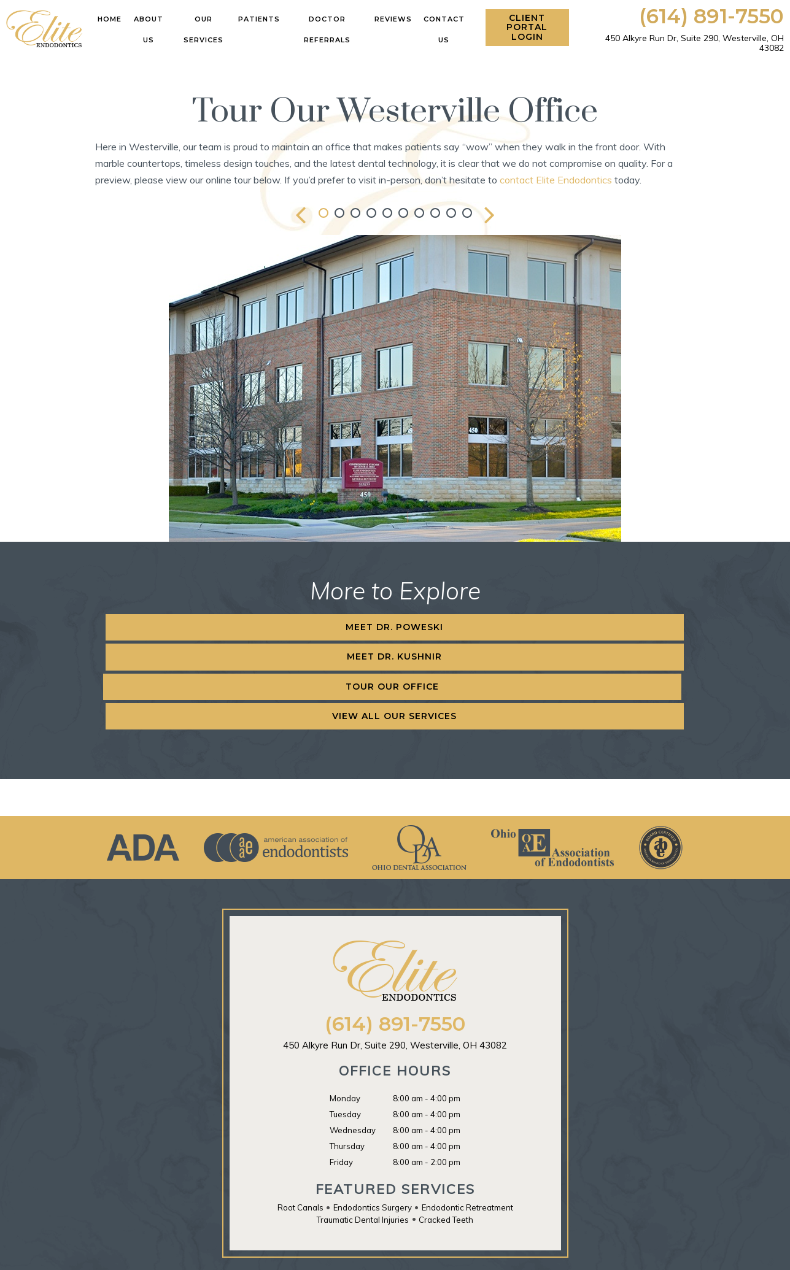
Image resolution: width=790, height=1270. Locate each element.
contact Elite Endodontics (556, 180)
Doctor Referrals (327, 29)
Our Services (203, 29)
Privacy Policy (591, 1253)
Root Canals (300, 1118)
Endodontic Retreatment (467, 1118)
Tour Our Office (472, 627)
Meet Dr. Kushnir (310, 627)
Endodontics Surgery (372, 1118)
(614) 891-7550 (711, 16)
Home (110, 19)
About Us (148, 29)
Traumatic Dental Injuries (363, 1131)
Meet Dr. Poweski (148, 627)
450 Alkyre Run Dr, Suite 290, (694, 43)
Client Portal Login (527, 27)
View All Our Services (638, 627)
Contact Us (444, 29)
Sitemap (342, 1253)
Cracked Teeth (446, 1131)
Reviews (393, 19)
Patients (259, 19)
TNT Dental (534, 1253)
